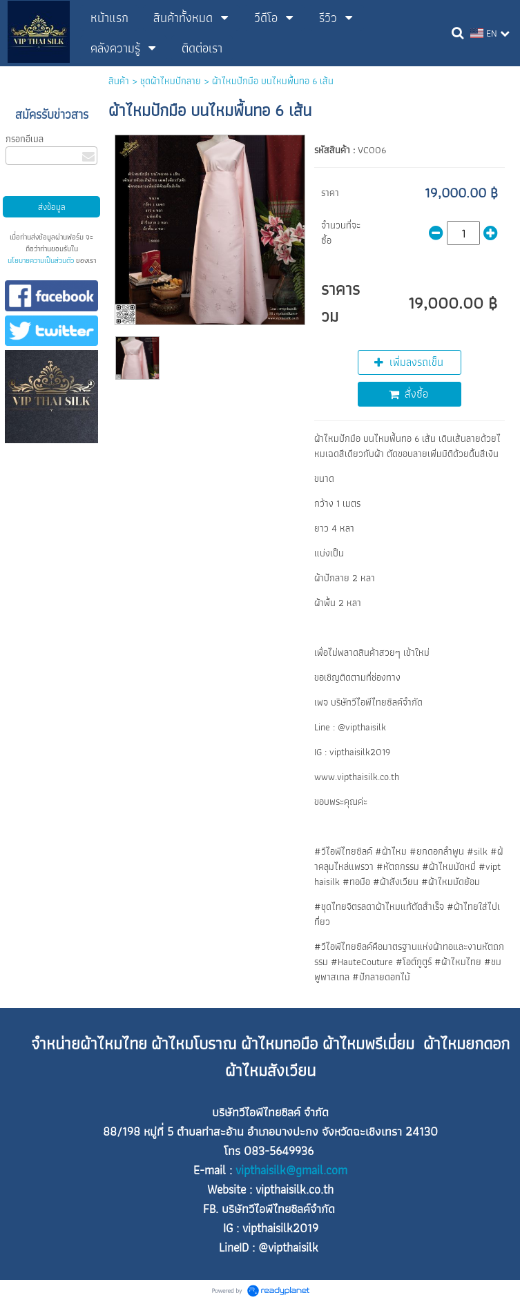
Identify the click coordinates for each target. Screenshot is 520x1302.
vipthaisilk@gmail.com (291, 1170)
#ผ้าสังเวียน (395, 881)
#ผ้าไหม (391, 851)
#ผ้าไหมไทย (457, 961)
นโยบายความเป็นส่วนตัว (41, 260)
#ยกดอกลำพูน (437, 851)
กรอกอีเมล (25, 138)
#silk (477, 851)
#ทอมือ (356, 881)
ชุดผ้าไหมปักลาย (170, 80)
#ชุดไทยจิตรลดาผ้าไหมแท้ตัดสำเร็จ (379, 906)
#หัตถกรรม (397, 866)
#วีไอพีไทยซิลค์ (343, 851)
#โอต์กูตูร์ (414, 961)
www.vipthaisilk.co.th (356, 776)
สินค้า (118, 80)
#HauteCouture (362, 961)
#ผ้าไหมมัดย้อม (450, 881)
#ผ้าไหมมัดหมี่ (449, 866)
